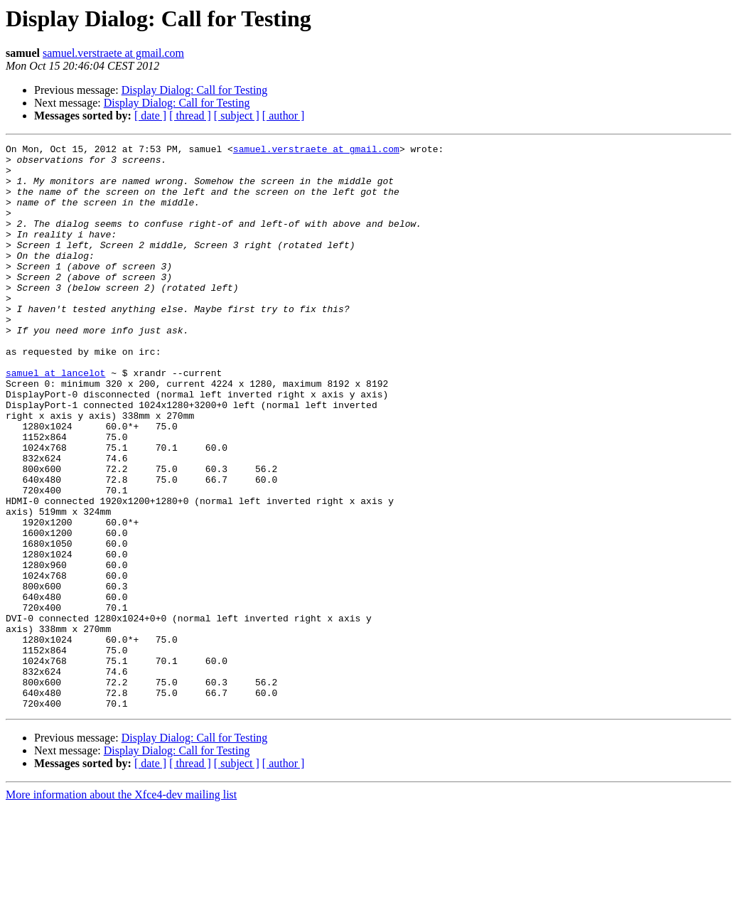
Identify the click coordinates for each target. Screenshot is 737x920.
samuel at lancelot (55, 419)
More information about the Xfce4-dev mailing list (121, 908)
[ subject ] (236, 115)
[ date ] (150, 115)
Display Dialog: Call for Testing (195, 90)
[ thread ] (190, 115)
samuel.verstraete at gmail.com (113, 53)
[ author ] (283, 115)
